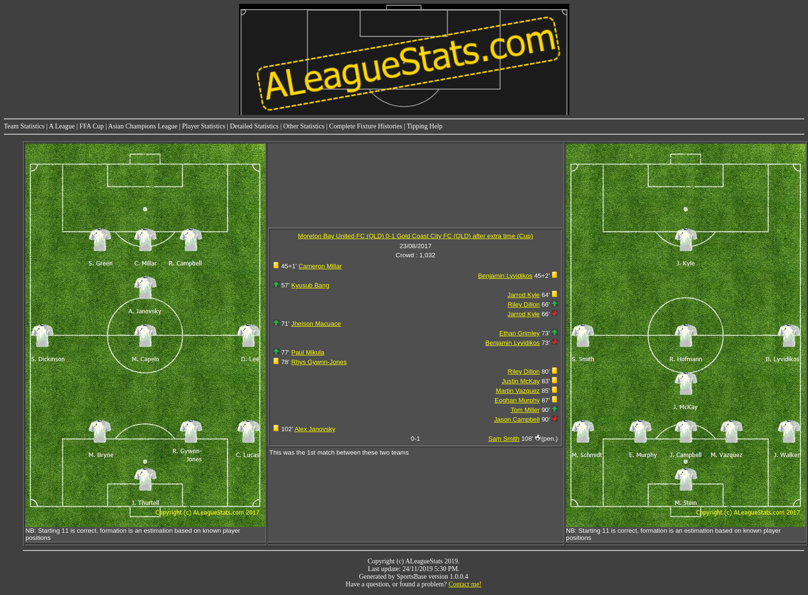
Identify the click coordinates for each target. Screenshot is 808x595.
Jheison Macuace (316, 323)
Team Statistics (24, 126)
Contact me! (465, 584)
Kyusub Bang (310, 285)
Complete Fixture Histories (365, 126)
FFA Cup (92, 126)
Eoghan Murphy (517, 400)
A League (62, 126)
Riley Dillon (524, 304)
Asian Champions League (143, 126)
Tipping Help (425, 126)
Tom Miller (525, 409)
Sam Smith (503, 438)
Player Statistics (203, 126)
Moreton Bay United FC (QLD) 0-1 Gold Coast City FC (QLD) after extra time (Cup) (415, 236)
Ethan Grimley (519, 333)
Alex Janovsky (314, 429)
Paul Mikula (307, 352)
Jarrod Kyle (524, 294)
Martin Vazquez (518, 390)
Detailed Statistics (254, 126)
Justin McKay (521, 381)
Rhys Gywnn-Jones (319, 362)
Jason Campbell (517, 419)
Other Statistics (303, 126)
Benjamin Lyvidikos (505, 275)
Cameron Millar (320, 266)
